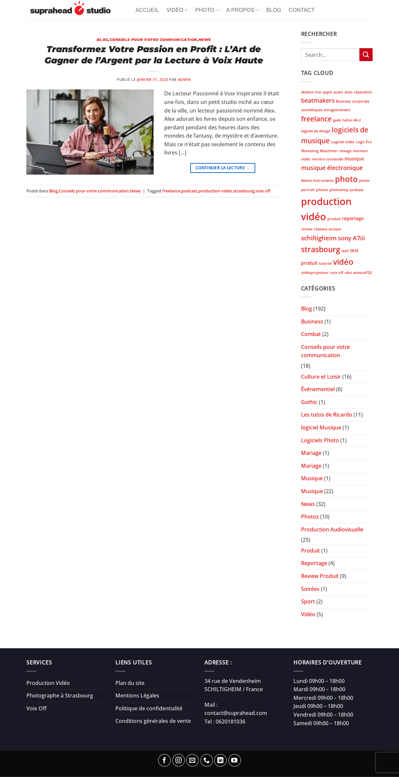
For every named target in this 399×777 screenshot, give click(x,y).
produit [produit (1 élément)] (334, 219)
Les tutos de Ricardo (326, 414)
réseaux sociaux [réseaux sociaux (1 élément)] (327, 229)
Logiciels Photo (320, 440)
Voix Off (36, 708)
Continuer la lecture (223, 168)
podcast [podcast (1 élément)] (356, 189)
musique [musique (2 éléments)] (354, 158)
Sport (308, 601)
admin (184, 79)
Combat (311, 334)
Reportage (314, 563)
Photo (207, 10)
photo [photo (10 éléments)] (346, 178)
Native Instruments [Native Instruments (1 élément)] (317, 180)
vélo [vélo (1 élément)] (348, 272)
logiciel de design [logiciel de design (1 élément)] (315, 131)
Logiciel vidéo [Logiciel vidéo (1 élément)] (342, 142)
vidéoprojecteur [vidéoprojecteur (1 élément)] (315, 272)
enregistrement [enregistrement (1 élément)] (337, 110)
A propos (242, 10)
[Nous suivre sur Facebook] (164, 760)
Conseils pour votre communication (153, 39)
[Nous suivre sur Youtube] (234, 760)
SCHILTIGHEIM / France (233, 689)
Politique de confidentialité (148, 708)
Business (312, 321)
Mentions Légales (137, 695)
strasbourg (244, 191)
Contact (302, 10)
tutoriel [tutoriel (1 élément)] (325, 263)
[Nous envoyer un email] (192, 760)
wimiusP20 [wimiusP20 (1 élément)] (362, 272)
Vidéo (177, 10)
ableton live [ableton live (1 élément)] (311, 92)
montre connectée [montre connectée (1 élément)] (327, 159)
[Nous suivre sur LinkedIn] (220, 760)
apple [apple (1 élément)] (327, 92)
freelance (171, 191)
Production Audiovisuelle (332, 529)
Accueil (147, 10)
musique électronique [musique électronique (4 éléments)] (332, 168)
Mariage (311, 452)
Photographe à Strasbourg (59, 695)
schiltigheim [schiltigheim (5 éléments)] (319, 237)
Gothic (309, 402)
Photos (310, 516)
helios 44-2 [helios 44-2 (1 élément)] (351, 120)
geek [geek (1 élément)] (337, 120)
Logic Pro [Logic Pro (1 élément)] (364, 142)
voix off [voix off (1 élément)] (336, 272)
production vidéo (215, 191)
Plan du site (129, 683)
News (205, 39)
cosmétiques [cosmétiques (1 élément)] (311, 110)
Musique (312, 478)
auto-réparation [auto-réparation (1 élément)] (358, 92)
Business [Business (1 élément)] (343, 101)
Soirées (310, 588)
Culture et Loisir (321, 376)
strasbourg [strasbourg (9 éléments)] (320, 249)
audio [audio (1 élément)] (338, 92)
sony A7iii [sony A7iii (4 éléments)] (351, 238)
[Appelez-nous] (206, 760)
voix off (263, 191)
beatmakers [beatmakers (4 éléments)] (318, 100)
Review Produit (320, 576)
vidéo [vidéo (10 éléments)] (343, 261)
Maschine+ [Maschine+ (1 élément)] (329, 151)
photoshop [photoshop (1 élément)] (339, 189)
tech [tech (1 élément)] (345, 251)
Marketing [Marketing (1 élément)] (310, 151)
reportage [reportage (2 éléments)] (353, 218)
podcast (189, 191)
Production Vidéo (48, 683)
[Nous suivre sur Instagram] (178, 760)
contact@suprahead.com (235, 713)
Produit (310, 550)
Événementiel (318, 389)
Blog (274, 10)
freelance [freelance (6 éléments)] (316, 118)
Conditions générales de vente (153, 721)
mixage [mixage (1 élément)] (345, 151)
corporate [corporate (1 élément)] (360, 101)
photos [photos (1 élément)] (322, 189)
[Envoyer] (366, 54)
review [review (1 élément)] (307, 229)
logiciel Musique (321, 427)
